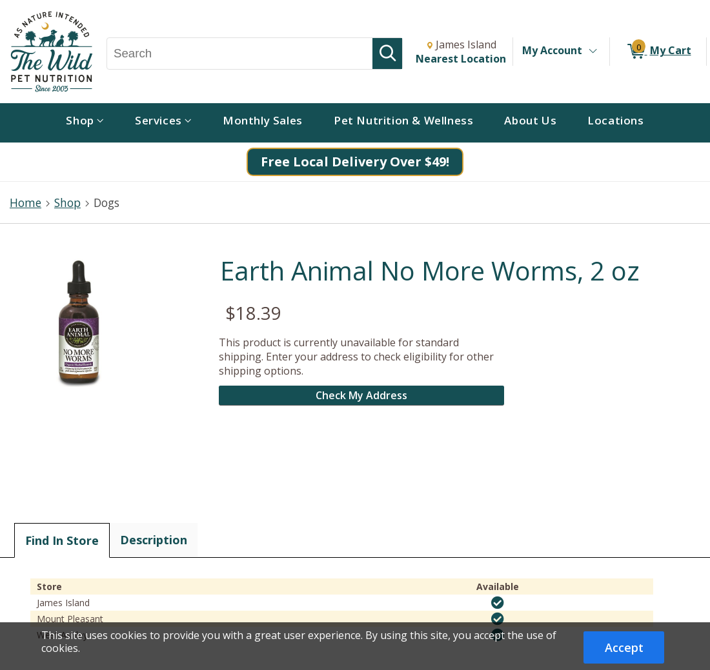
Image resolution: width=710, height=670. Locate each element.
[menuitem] (85, 123)
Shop (67, 202)
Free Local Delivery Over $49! (355, 161)
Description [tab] (153, 539)
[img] (497, 602)
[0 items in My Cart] (658, 51)
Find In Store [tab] (62, 540)
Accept (624, 647)
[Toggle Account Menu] (592, 51)
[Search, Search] (239, 53)
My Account (552, 50)
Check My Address (361, 395)
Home (25, 202)
